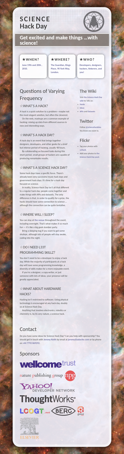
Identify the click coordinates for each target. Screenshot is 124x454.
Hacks (82, 104)
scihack (83, 150)
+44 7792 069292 (31, 343)
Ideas (82, 108)
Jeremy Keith (50, 339)
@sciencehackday (93, 127)
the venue (39, 220)
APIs (82, 111)
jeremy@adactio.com (78, 339)
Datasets (91, 111)
